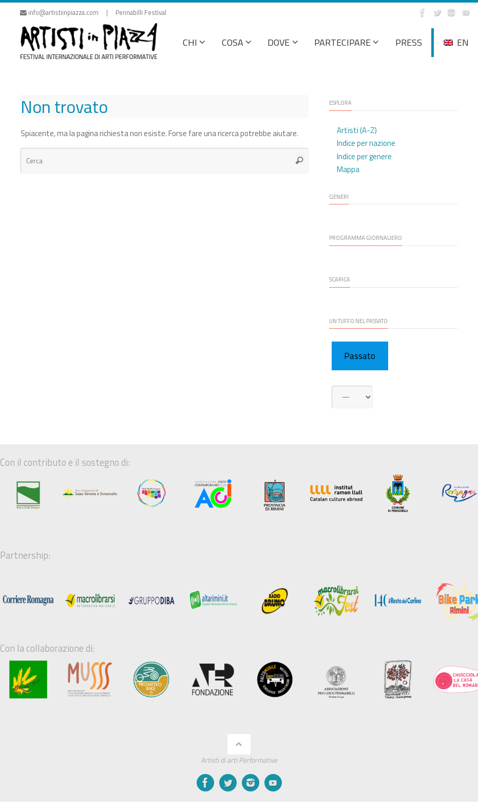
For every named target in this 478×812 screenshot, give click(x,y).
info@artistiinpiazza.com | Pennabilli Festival (93, 12)
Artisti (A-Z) (357, 130)
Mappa (348, 169)
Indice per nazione (366, 143)
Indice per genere (364, 156)
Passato (359, 356)
